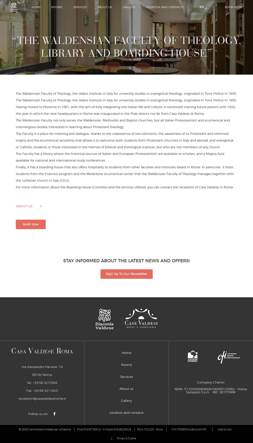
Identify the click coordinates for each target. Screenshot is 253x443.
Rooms (56, 7)
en (203, 7)
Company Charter (211, 382)
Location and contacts (165, 7)
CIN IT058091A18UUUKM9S (189, 429)
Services (80, 7)
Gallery (129, 7)
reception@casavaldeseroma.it (42, 398)
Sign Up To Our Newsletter (126, 274)
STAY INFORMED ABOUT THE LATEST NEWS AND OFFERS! (126, 261)
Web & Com (225, 429)
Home (36, 7)
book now (233, 7)
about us (24, 206)
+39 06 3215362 (45, 383)
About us (105, 7)
